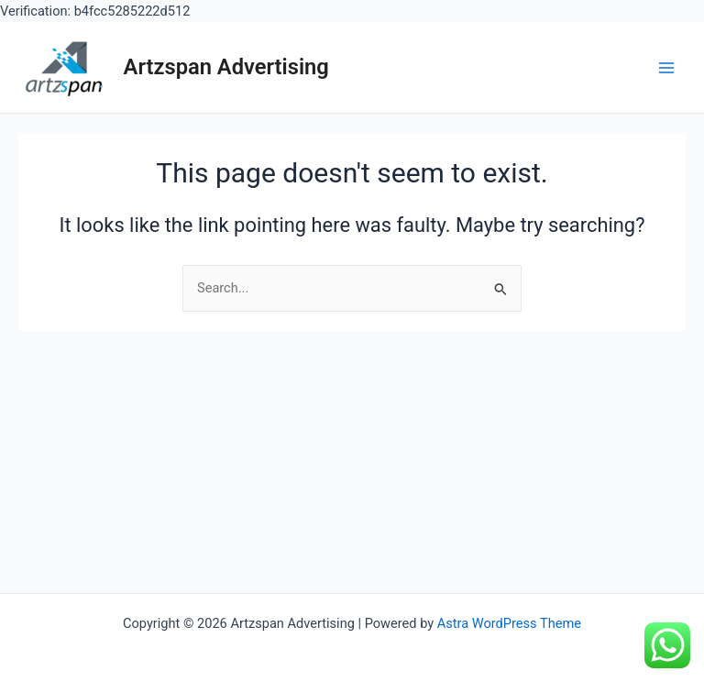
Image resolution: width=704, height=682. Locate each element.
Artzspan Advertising (226, 67)
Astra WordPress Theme (509, 623)
